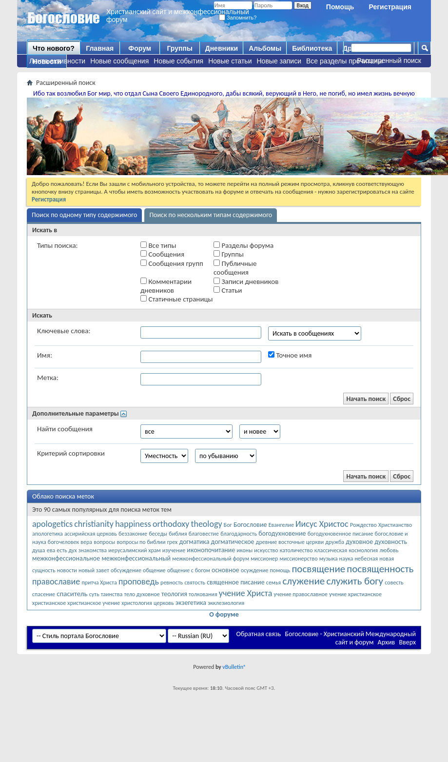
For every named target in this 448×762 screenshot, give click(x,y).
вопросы (104, 542)
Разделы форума (243, 245)
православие (56, 581)
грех (172, 542)
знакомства (92, 550)
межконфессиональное (66, 558)
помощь (280, 570)
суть (94, 594)
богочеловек (63, 542)
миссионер (264, 558)
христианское (49, 603)
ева (51, 550)
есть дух (67, 550)
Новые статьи (230, 61)
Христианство (395, 524)
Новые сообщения (119, 61)
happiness (133, 524)
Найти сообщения (65, 428)
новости (67, 570)
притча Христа (99, 582)
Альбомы (265, 48)
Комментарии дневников (166, 286)
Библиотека (312, 48)
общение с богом (188, 570)
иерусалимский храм (134, 550)
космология (363, 550)
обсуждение (126, 570)
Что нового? (54, 48)
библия (178, 533)
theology (206, 524)
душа (38, 550)
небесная (366, 558)
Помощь (340, 7)
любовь (388, 550)
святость (194, 582)
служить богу (354, 581)
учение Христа (246, 593)
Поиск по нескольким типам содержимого (210, 215)
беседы (158, 533)
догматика (194, 542)
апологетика (47, 533)
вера (86, 542)
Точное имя (290, 355)
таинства (112, 594)
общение (154, 570)
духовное (359, 542)
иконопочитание (211, 550)
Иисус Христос (322, 524)
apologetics (52, 524)
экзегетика (190, 603)
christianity (94, 524)
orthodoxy (171, 524)
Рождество (363, 524)
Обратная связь (258, 634)
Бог (228, 524)
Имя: (44, 355)
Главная (100, 48)
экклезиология (226, 603)
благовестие (204, 533)
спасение (43, 594)
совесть (394, 582)
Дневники (221, 48)
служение (303, 581)
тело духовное (141, 594)
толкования (203, 594)
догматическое (232, 542)
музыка (328, 558)
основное (225, 570)
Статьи (228, 290)
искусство (266, 550)
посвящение (318, 568)
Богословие (250, 525)
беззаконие (132, 533)
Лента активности (57, 61)
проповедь (138, 581)
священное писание (235, 582)
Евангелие (281, 524)
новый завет (93, 570)
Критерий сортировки (71, 453)
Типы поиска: (57, 245)
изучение (173, 550)
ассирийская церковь (90, 533)
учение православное (301, 594)
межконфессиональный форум (210, 558)
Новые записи (279, 61)
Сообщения (162, 254)
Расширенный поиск (389, 60)
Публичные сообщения (235, 268)
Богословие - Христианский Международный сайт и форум (350, 638)
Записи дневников (246, 281)
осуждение (255, 570)
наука (346, 558)
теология (174, 594)
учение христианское (355, 594)
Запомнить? (238, 17)
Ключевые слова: (63, 330)
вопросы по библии (141, 542)
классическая (331, 550)
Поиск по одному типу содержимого (84, 215)
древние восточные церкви (290, 542)
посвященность (380, 568)
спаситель (72, 593)
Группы (179, 48)
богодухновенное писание (340, 533)
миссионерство (299, 558)
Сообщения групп (171, 263)
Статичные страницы (176, 299)
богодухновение (282, 533)
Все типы (158, 245)
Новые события (178, 61)
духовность (390, 542)
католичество (296, 550)
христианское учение (93, 603)
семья (273, 582)
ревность (171, 582)
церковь (164, 603)
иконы (245, 550)
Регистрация (390, 7)
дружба (334, 542)
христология (136, 603)
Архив (386, 642)
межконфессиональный (136, 558)
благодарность (238, 533)
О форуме (224, 614)
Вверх (407, 642)
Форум (139, 48)
